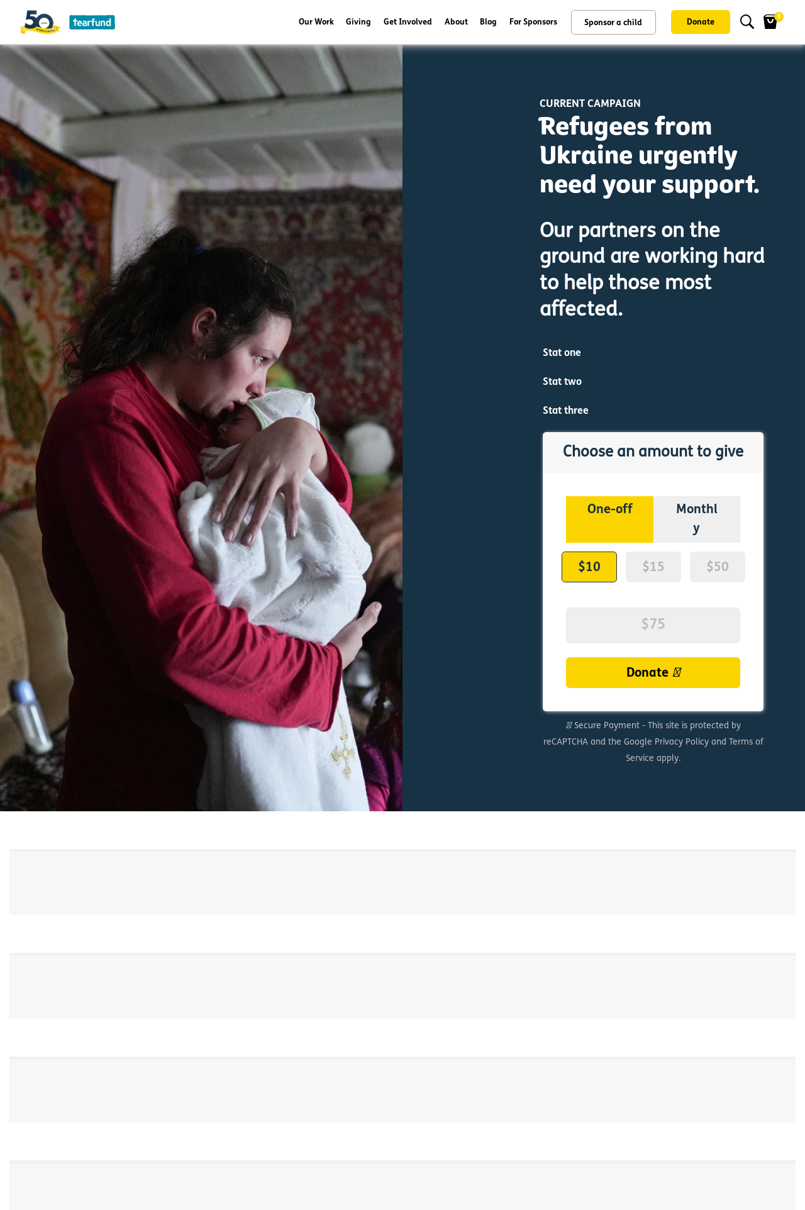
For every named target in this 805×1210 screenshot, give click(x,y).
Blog (488, 22)
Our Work (316, 22)
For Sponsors (533, 22)
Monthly (697, 518)
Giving (358, 22)
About (456, 22)
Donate (700, 22)
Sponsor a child (613, 23)
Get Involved (408, 22)
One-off (610, 508)
